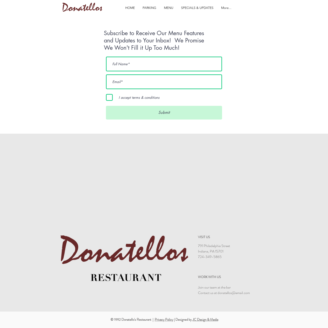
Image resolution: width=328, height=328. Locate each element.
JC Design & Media (205, 319)
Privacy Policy (164, 319)
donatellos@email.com (234, 292)
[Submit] (164, 113)
